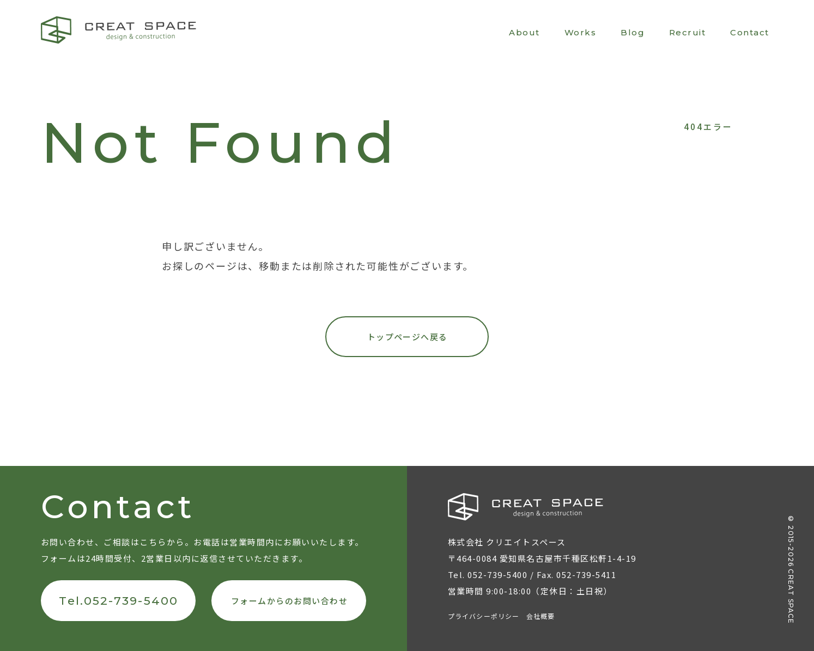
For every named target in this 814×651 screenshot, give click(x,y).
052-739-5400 (497, 574)
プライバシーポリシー (484, 616)
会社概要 (540, 616)
